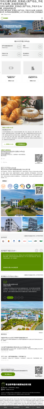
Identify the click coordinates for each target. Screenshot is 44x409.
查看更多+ (4, 181)
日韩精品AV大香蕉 (5, 402)
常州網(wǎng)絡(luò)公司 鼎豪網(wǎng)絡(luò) (16, 394)
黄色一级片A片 (21, 400)
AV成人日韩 (30, 405)
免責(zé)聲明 (27, 394)
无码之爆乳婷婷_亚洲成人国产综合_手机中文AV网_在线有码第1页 (12, 399)
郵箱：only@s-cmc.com (6, 14)
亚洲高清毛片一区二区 (17, 405)
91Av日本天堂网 (32, 399)
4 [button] (18, 297)
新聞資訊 (27, 407)
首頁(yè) (5, 407)
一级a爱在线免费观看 (30, 402)
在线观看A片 (34, 403)
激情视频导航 (17, 402)
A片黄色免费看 (38, 399)
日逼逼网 (16, 400)
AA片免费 (2, 403)
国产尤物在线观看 (27, 400)
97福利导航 (6, 400)
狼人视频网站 (14, 403)
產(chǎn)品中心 (16, 407)
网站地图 (27, 399)
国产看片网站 (11, 400)
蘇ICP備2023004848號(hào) (35, 392)
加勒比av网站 (29, 403)
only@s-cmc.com (10, 389)
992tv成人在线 (23, 402)
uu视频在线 (39, 403)
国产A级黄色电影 (36, 405)
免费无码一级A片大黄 (22, 403)
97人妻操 (5, 405)
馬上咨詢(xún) (8, 374)
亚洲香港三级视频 (35, 400)
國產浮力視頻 (25, 405)
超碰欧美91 (12, 402)
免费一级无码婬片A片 (39, 402)
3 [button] (15, 297)
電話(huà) (38, 407)
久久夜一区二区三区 (8, 403)
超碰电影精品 (10, 405)
